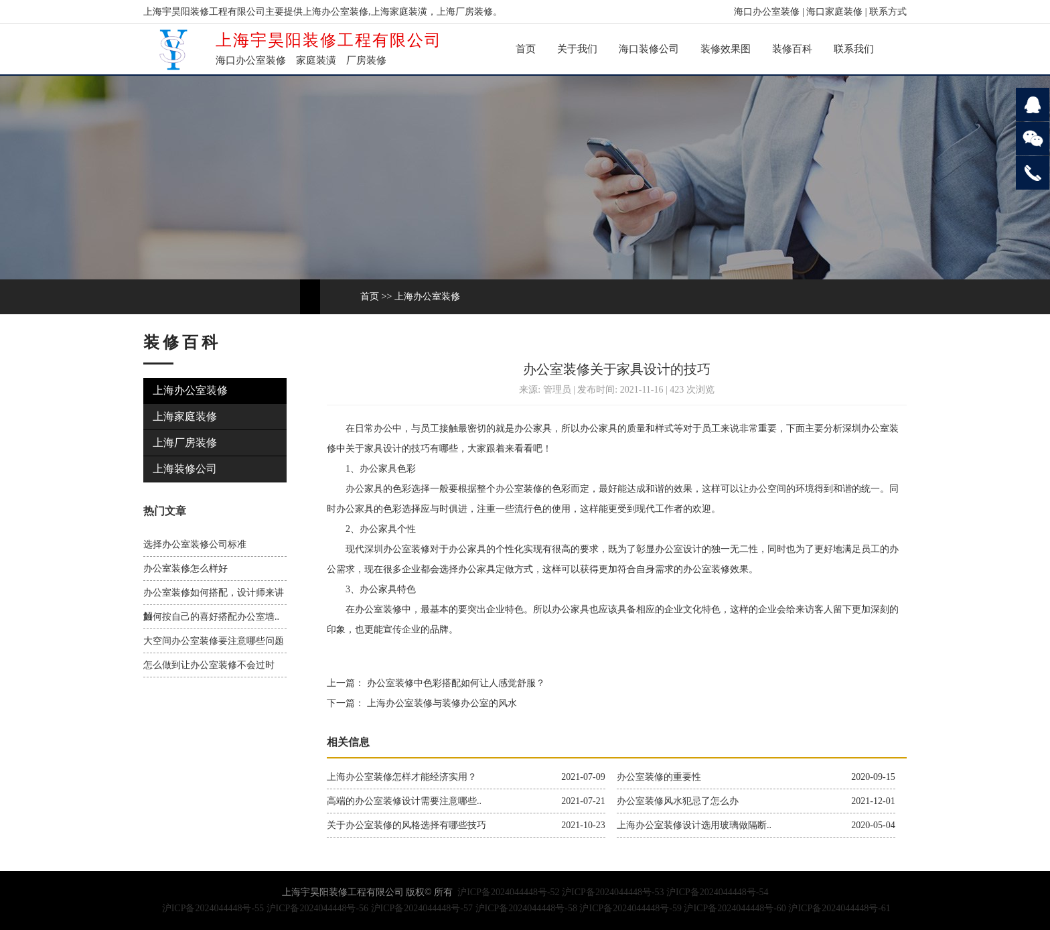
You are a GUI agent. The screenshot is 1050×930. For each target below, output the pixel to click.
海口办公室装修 (767, 12)
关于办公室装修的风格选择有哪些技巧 (406, 825)
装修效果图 (725, 49)
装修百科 (792, 49)
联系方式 (888, 12)
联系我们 (854, 49)
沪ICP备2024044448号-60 (734, 908)
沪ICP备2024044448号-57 (422, 908)
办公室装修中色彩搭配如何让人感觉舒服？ (454, 683)
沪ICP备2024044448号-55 (213, 908)
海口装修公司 (649, 49)
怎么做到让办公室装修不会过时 (209, 665)
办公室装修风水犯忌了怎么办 (678, 801)
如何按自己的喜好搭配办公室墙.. (211, 617)
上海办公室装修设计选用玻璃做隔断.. (694, 825)
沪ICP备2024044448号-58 (526, 908)
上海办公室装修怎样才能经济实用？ (402, 777)
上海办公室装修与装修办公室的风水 (440, 703)
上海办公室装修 (427, 296)
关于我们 (577, 49)
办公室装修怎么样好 (185, 568)
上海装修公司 (185, 468)
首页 (526, 49)
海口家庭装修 (834, 12)
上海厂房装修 (185, 442)
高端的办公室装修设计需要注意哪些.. (404, 801)
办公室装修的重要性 (659, 777)
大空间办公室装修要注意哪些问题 (213, 641)
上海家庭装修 (185, 416)
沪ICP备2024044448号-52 (508, 892)
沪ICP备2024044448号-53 (613, 892)
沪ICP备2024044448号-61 (839, 908)
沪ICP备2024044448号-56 (317, 908)
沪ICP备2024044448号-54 (717, 892)
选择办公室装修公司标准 (194, 544)
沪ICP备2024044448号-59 (630, 908)
